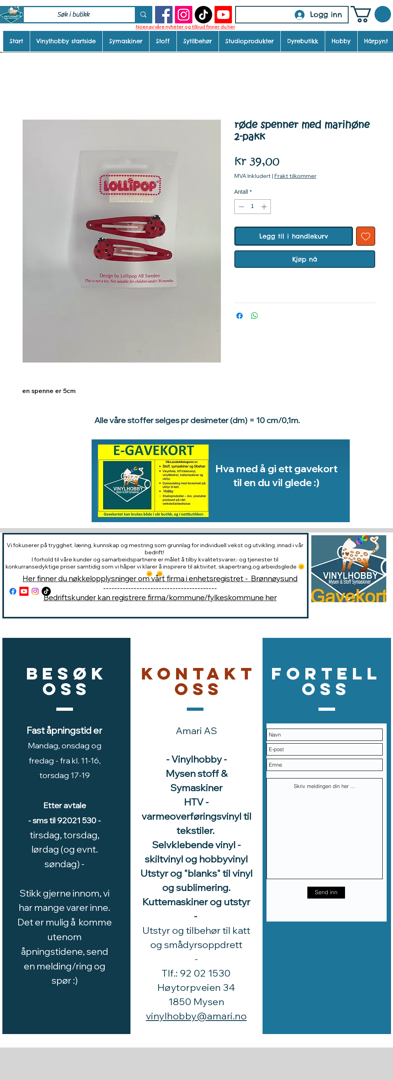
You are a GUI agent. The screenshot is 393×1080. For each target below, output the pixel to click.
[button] (371, 14)
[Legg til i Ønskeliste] (365, 236)
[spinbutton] (252, 207)
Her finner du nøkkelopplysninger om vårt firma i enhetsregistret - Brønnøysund (160, 578)
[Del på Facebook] (239, 316)
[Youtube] (223, 14)
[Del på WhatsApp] (254, 316)
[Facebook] (164, 14)
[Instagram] (183, 14)
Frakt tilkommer (295, 175)
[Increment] (265, 207)
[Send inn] (326, 893)
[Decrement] (240, 207)
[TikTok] (203, 14)
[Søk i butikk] (74, 14)
